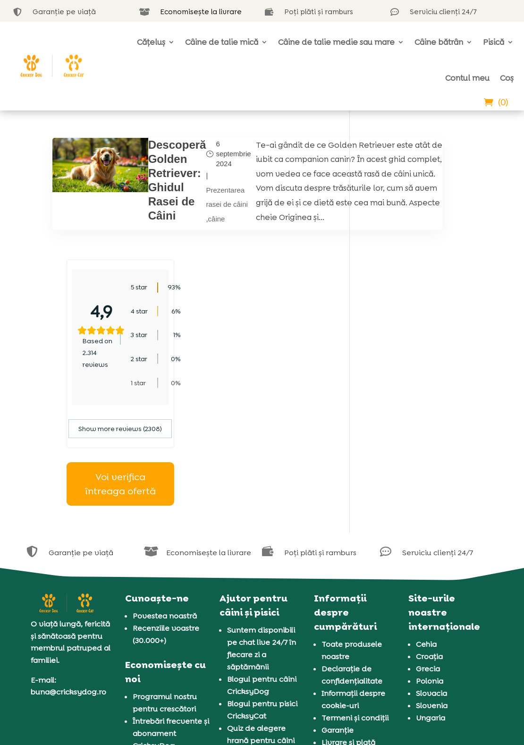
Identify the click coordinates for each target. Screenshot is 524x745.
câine (185, 247)
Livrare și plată (348, 621)
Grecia (428, 547)
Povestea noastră (165, 494)
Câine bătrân (438, 42)
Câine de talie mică (221, 42)
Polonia (429, 559)
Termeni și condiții (355, 596)
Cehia (426, 522)
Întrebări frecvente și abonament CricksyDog (171, 611)
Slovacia (431, 571)
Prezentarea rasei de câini (195, 215)
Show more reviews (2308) (418, 307)
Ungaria (430, 596)
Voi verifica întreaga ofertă (417, 361)
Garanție (337, 608)
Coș (507, 78)
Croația (429, 535)
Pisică (493, 42)
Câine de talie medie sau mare (336, 42)
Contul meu (467, 78)
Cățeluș (151, 42)
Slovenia (432, 584)
